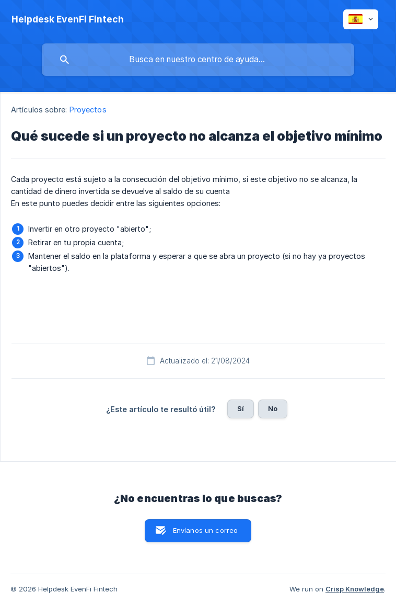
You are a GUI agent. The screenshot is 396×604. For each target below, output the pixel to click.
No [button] (272, 408)
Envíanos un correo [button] (205, 530)
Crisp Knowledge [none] (354, 589)
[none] (67, 19)
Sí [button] (240, 408)
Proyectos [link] (88, 109)
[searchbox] (198, 59)
